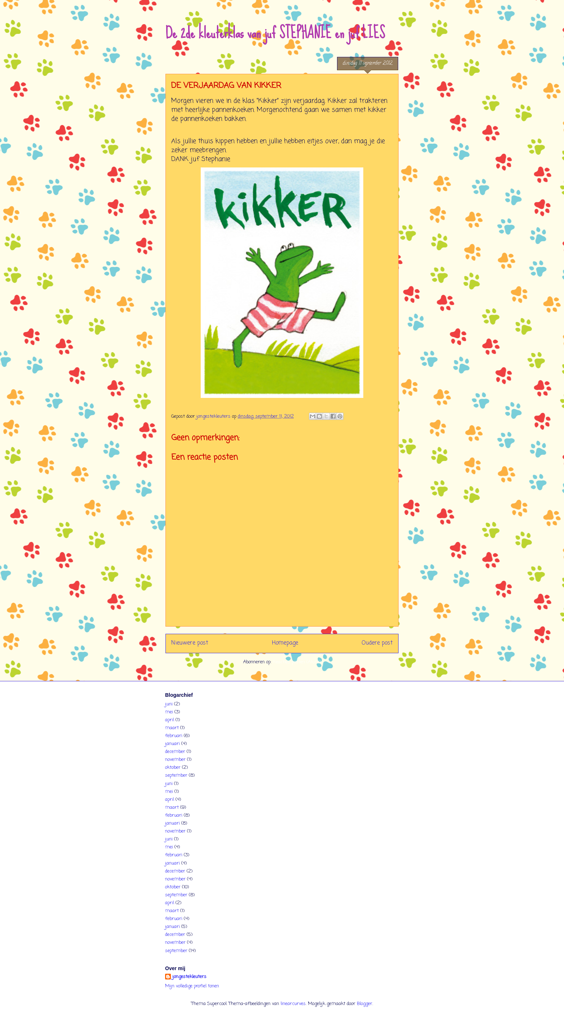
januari (172, 743)
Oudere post (377, 643)
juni (169, 704)
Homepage (285, 643)
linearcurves (293, 1003)
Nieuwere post (189, 643)
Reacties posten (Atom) (297, 662)
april (169, 720)
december (175, 751)
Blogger (364, 1003)
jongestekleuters (189, 977)
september (176, 775)
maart (172, 728)
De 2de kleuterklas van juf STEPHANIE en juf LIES (275, 33)
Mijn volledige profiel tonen (192, 986)
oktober (173, 767)
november (175, 759)
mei (169, 712)
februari (173, 735)
